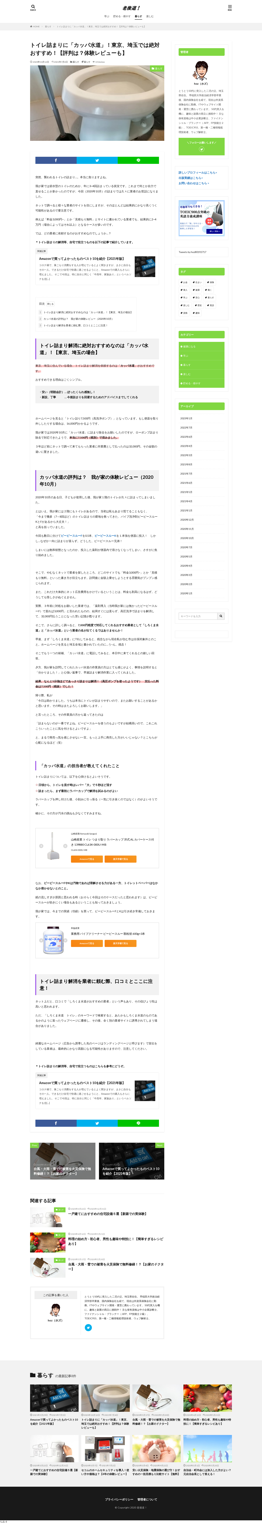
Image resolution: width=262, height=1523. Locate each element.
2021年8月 (186, 464)
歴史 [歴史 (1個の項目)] (200, 305)
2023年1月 (186, 418)
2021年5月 (186, 491)
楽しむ (150, 16)
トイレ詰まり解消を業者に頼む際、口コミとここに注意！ (73, 325)
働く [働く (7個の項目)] (210, 290)
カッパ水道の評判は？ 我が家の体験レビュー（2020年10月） (76, 318)
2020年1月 (186, 593)
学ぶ (106, 16)
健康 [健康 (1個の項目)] (197, 290)
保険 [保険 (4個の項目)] (212, 282)
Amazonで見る (87, 859)
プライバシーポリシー (119, 1499)
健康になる (189, 346)
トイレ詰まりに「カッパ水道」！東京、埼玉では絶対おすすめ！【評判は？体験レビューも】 (101, 26)
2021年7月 (186, 473)
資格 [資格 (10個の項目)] (185, 313)
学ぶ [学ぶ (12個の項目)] (185, 297)
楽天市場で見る (120, 859)
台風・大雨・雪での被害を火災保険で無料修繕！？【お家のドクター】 (116, 1266)
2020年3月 (186, 574)
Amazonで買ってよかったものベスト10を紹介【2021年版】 (82, 259)
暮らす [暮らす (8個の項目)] (211, 297)
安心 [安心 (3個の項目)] (197, 297)
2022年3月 (186, 455)
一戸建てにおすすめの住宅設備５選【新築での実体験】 (108, 1214)
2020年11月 (187, 528)
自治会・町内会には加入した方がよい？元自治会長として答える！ (207, 1472)
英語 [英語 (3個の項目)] (212, 305)
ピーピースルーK (105, 535)
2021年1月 (186, 510)
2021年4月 (186, 501)
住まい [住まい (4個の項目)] (198, 282)
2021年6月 (186, 482)
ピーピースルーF (71, 535)
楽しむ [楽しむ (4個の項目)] (186, 305)
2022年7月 (186, 427)
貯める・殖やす (122, 16)
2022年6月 (186, 436)
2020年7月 (186, 547)
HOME (36, 26)
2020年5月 (186, 556)
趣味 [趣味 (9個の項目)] (197, 313)
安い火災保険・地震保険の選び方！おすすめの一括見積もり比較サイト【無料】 (156, 1472)
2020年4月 (186, 565)
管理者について (147, 1499)
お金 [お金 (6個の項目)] (185, 282)
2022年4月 (186, 445)
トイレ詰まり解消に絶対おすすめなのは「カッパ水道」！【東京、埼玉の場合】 (86, 312)
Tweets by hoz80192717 (192, 251)
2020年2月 (186, 584)
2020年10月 (187, 538)
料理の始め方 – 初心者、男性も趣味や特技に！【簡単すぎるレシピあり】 (115, 1241)
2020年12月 (187, 519)
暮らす (138, 16)
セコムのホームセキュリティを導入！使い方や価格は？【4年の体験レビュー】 (105, 1472)
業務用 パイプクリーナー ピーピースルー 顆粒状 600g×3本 (108, 933)
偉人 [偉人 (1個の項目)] (185, 290)
